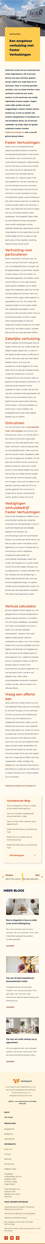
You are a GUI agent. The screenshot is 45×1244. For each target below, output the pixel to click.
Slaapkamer (9, 1129)
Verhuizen (15, 34)
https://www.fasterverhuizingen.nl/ (20, 786)
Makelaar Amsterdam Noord (15, 1218)
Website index (10, 1169)
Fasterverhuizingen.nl (14, 132)
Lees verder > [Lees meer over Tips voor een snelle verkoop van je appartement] (10, 1061)
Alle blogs (8, 1117)
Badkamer (8, 1134)
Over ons (8, 1149)
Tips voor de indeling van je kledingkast (19, 1213)
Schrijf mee (9, 1164)
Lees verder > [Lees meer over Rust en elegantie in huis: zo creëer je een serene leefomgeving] (10, 946)
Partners (8, 1159)
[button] (35, 855)
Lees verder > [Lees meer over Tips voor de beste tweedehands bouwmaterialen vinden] (10, 1007)
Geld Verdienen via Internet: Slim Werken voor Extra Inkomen (12, 1193)
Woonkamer (9, 1139)
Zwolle (31, 528)
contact (8, 765)
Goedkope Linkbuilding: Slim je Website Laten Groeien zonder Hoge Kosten (12, 1179)
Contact (7, 1154)
